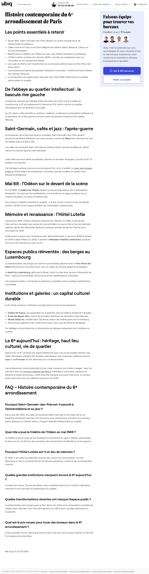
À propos (44, 571)
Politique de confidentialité (79, 571)
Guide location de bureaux (102, 571)
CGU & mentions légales (58, 571)
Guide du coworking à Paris (124, 571)
